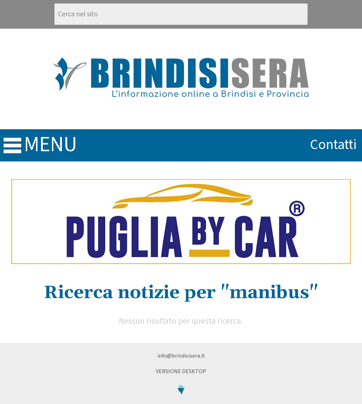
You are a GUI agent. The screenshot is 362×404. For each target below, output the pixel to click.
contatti (333, 145)
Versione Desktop (181, 371)
